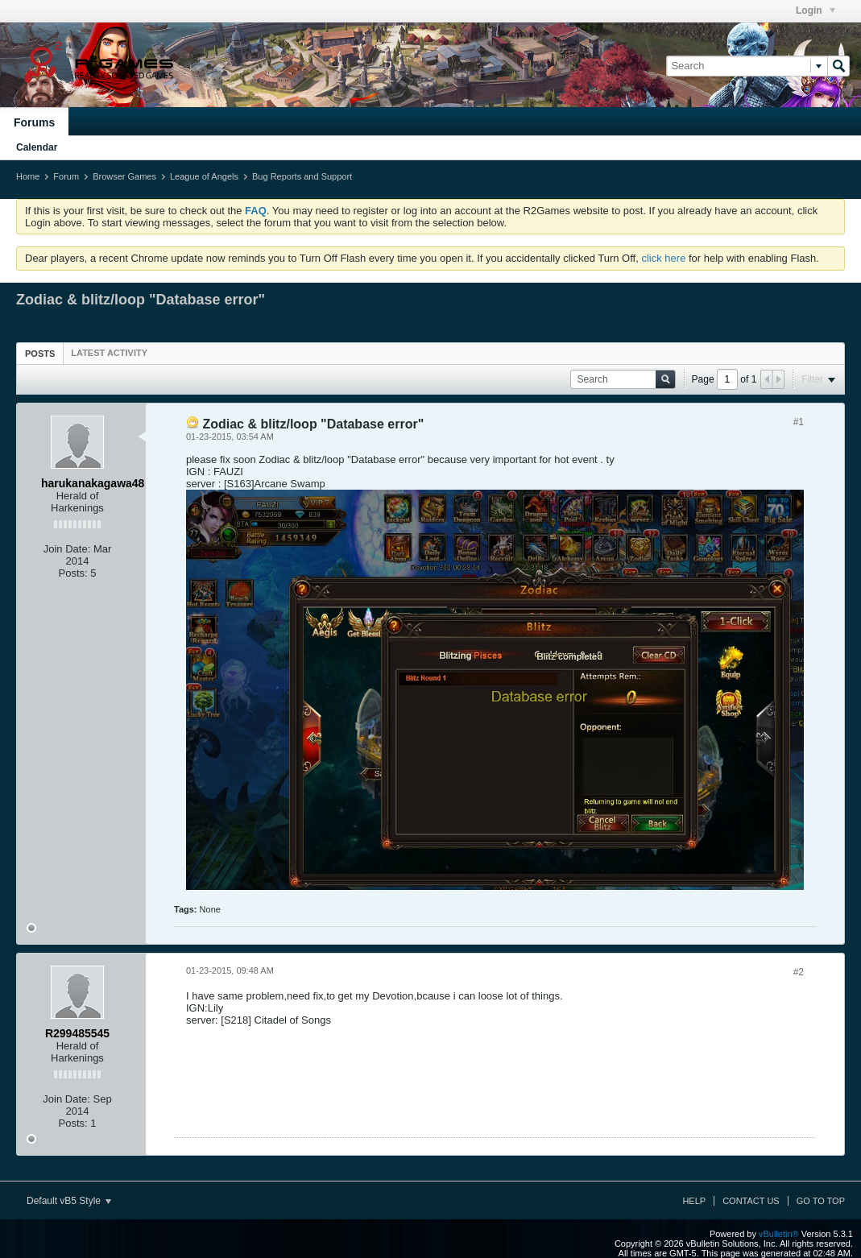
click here (663, 258)
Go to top (821, 1201)
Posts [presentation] (40, 353)
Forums (34, 122)
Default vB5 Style (69, 1200)
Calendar (36, 147)
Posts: (73, 573)
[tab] (40, 353)
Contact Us (751, 1201)
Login (815, 10)
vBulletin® (779, 1234)
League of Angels (204, 176)
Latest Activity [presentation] (109, 353)
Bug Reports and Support (302, 176)
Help (694, 1201)
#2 (798, 972)
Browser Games (124, 176)
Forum (66, 176)
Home (27, 176)
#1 (798, 422)
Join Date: (67, 549)
